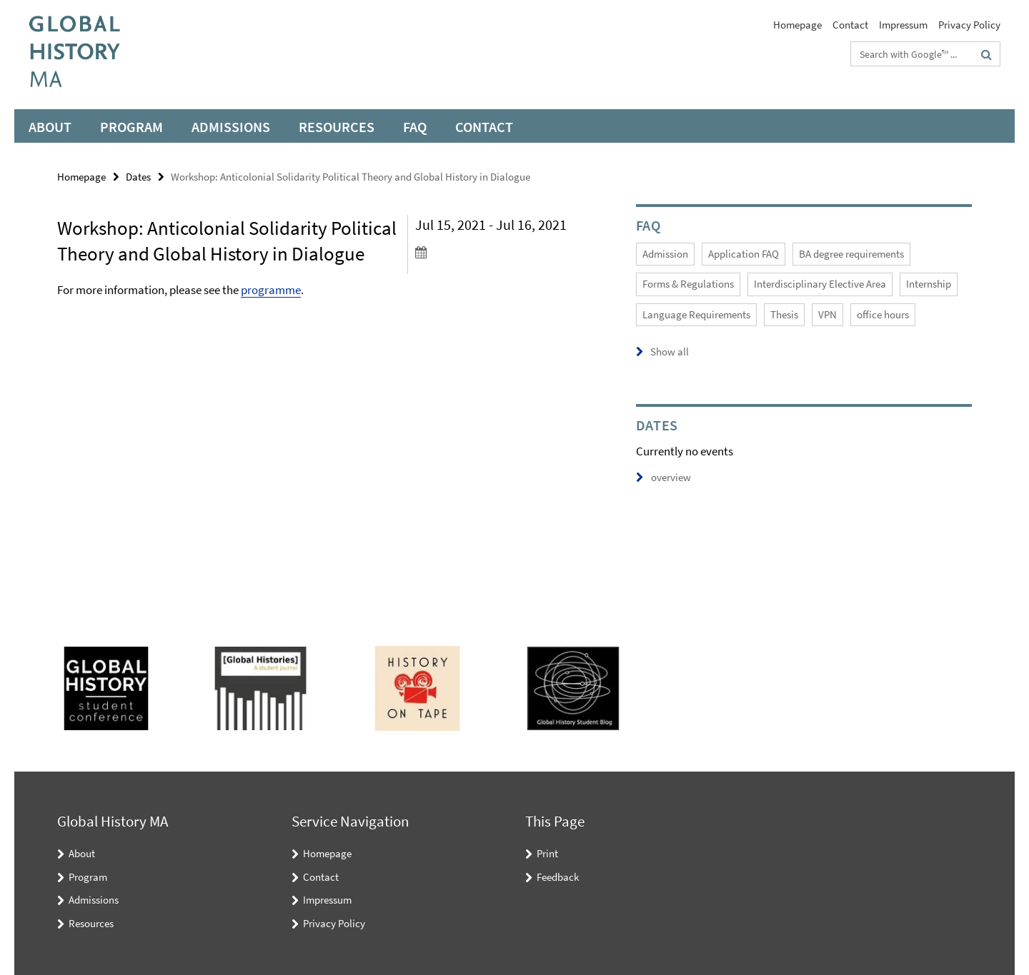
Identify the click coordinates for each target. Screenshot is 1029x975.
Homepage (797, 24)
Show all (669, 351)
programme (271, 290)
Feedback (558, 877)
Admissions (231, 127)
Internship (928, 284)
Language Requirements (696, 314)
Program (131, 127)
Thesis (784, 314)
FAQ (415, 127)
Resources (336, 127)
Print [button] (547, 853)
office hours (883, 314)
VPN (827, 314)
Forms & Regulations (688, 284)
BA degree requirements (851, 254)
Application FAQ (743, 254)
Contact (850, 24)
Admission (665, 254)
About (50, 127)
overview (663, 477)
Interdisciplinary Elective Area (820, 284)
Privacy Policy (969, 24)
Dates (138, 176)
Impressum (903, 24)
